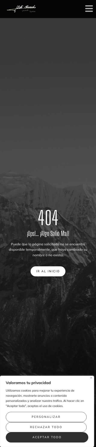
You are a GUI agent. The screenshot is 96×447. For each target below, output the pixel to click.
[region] (47, 411)
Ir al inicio (48, 271)
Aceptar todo (47, 437)
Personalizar (46, 417)
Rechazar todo (46, 427)
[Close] (91, 378)
